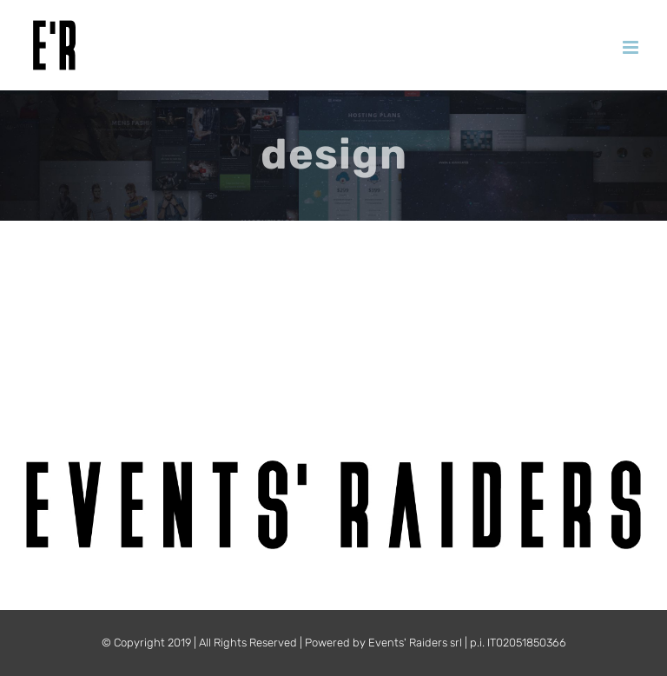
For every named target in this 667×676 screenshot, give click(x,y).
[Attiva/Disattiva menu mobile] (632, 47)
